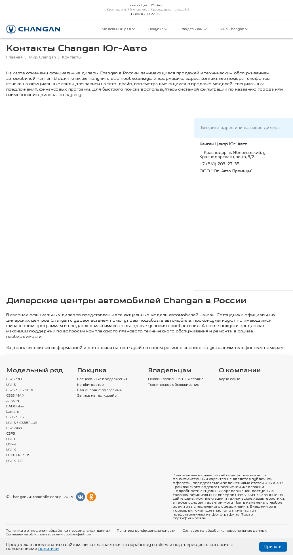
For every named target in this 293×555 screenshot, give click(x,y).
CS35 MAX (15, 395)
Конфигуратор (90, 385)
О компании (240, 370)
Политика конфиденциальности (146, 531)
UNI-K (11, 450)
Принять (273, 546)
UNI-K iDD (15, 461)
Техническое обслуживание (173, 385)
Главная (14, 57)
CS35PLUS (15, 417)
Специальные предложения (102, 379)
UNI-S (11, 385)
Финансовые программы (100, 390)
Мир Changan (234, 29)
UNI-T (11, 439)
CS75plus (14, 428)
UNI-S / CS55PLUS (22, 423)
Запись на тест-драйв (97, 395)
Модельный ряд (118, 29)
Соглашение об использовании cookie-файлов (48, 534)
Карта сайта (230, 379)
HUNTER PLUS (18, 455)
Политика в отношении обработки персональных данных (58, 531)
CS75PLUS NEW (19, 390)
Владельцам (193, 29)
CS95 (10, 433)
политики (48, 548)
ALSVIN (12, 401)
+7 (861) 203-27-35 (145, 14)
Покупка (157, 29)
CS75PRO (14, 379)
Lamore (13, 412)
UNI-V (11, 444)
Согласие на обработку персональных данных (224, 531)
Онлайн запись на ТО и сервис (176, 379)
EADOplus (15, 406)
